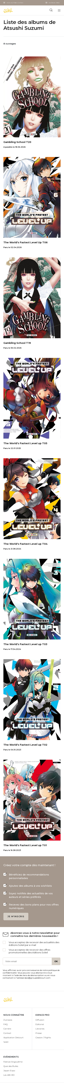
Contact (7, 1033)
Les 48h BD (9, 1075)
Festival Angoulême (13, 1061)
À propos (7, 1020)
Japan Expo (9, 1070)
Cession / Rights (43, 1037)
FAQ (5, 1024)
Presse (38, 1033)
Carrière (7, 1028)
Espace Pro (54, 3)
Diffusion (39, 1020)
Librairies (39, 1028)
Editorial (39, 1024)
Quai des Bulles (10, 1066)
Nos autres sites (15, 3)
